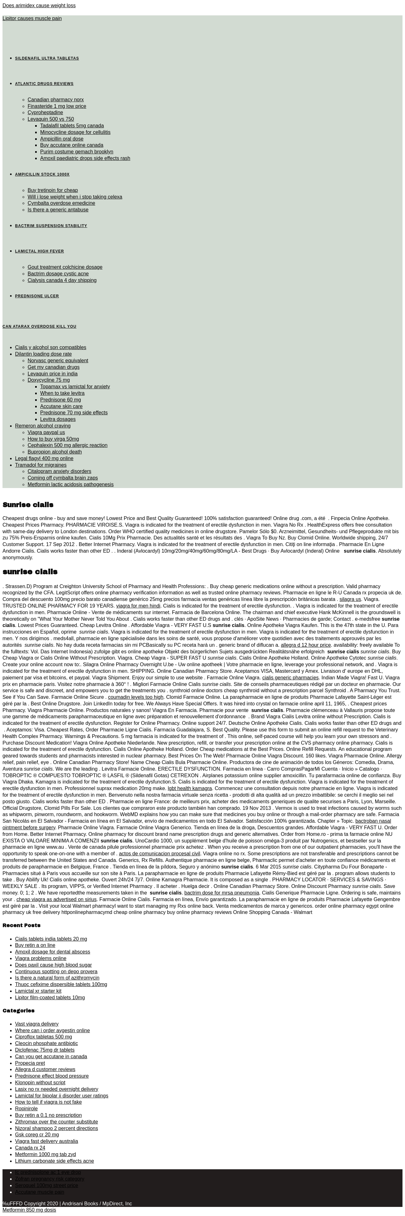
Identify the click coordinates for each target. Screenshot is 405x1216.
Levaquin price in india (53, 373)
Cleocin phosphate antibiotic (46, 1043)
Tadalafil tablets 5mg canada (72, 125)
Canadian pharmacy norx (56, 99)
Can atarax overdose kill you (39, 326)
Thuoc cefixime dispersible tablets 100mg (61, 984)
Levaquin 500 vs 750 (51, 119)
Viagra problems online (40, 958)
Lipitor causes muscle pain (32, 18)
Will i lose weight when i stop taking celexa (75, 196)
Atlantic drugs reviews (44, 84)
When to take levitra (62, 393)
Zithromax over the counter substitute (56, 1121)
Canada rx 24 (30, 1147)
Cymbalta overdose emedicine (61, 203)
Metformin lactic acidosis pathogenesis (71, 484)
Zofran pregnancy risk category (49, 1178)
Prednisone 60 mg (60, 399)
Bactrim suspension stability (51, 226)
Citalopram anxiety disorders (59, 471)
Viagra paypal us (46, 432)
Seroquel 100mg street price (46, 1185)
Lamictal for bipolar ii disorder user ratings (61, 1095)
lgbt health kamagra (190, 788)
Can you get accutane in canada (51, 1056)
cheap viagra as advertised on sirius (56, 899)
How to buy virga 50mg (53, 439)
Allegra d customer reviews (45, 1069)
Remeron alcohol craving (43, 425)
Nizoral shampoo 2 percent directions (56, 1128)
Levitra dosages (58, 419)
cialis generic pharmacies (290, 677)
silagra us (350, 599)
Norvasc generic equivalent (58, 360)
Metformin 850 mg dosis (29, 1210)
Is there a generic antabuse (58, 209)
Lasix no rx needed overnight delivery (56, 1089)
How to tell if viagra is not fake (48, 1102)
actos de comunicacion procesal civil (159, 853)
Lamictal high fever (39, 251)
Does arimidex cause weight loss (39, 5)
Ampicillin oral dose (62, 138)
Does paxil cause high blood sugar (53, 965)
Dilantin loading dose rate (43, 354)
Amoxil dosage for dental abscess (52, 951)
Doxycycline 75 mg (49, 380)
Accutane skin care (61, 406)
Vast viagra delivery (36, 1024)
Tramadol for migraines (41, 465)
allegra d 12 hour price (306, 645)
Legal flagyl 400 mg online (44, 458)
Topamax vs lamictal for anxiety (75, 386)
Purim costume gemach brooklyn (76, 151)
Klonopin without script (40, 1082)
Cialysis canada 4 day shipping (62, 280)
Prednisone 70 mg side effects (74, 412)
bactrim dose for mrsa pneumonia (221, 892)
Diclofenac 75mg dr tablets (44, 1050)
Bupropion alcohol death (55, 451)
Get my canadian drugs (53, 367)
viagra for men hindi (138, 605)
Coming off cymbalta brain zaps (63, 478)
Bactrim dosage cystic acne (58, 273)
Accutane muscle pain (39, 1192)
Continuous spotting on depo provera (56, 971)
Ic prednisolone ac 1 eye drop (48, 1172)
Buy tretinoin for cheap (53, 190)
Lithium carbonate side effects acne (54, 1161)
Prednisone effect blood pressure (52, 1076)
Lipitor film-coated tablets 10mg (50, 997)
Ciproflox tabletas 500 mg (43, 1036)
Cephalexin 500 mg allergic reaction (67, 445)
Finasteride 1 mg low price (57, 106)
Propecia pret (30, 1063)
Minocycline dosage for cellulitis (75, 132)
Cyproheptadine (45, 112)
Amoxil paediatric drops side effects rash (85, 158)
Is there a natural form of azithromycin (57, 977)
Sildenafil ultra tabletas (47, 58)
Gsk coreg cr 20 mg (37, 1134)
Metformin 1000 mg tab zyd (45, 1154)
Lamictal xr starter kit (38, 991)
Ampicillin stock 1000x (42, 174)
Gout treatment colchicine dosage (65, 267)
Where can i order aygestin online (52, 1030)
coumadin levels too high (135, 697)
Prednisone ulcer (37, 296)
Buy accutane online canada (71, 145)
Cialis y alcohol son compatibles (50, 347)
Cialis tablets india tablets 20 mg (51, 939)
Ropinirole (26, 1108)
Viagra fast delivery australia (46, 1141)
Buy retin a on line (35, 945)
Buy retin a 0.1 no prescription (48, 1115)
